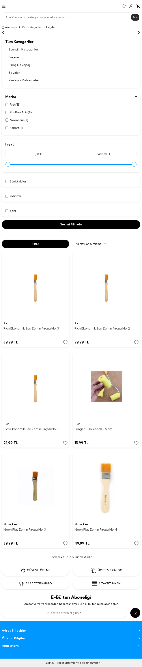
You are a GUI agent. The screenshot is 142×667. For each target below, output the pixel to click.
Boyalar (14, 73)
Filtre (35, 244)
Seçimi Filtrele (71, 224)
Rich (13, 105)
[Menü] (4, 6)
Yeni (10, 211)
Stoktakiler (15, 181)
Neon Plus (16, 120)
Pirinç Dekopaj (19, 65)
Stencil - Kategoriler (23, 49)
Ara (135, 17)
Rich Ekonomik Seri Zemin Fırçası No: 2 (102, 328)
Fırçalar (14, 57)
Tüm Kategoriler (32, 27)
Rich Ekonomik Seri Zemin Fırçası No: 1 (31, 429)
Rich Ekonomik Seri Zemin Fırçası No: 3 (31, 328)
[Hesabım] (131, 6)
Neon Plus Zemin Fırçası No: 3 (25, 529)
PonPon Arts (18, 112)
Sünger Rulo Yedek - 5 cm (93, 429)
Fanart (14, 128)
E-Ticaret (58, 662)
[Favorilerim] (124, 6)
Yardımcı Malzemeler (24, 80)
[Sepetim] (138, 6)
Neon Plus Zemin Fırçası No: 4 (96, 529)
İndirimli (13, 196)
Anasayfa (9, 27)
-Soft (47, 662)
